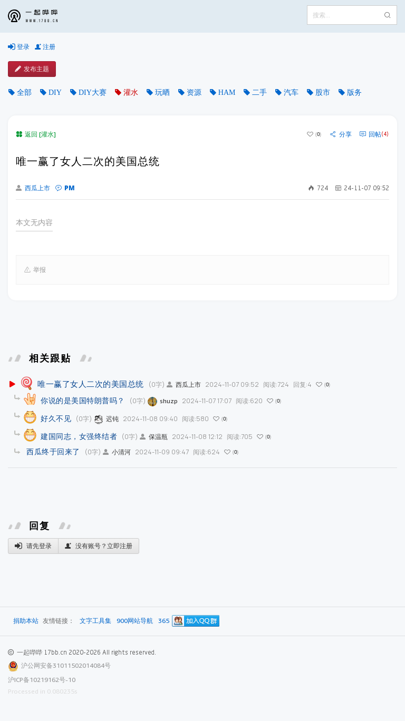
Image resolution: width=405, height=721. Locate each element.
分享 (341, 134)
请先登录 (33, 546)
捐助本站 (25, 621)
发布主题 (32, 69)
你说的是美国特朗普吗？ (83, 400)
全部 (24, 92)
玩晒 (162, 92)
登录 (19, 47)
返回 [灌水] (36, 134)
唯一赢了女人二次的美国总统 (90, 383)
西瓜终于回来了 (53, 451)
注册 (45, 47)
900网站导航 (135, 621)
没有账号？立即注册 (98, 546)
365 (163, 621)
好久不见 (56, 418)
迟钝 (106, 419)
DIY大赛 (93, 92)
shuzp (163, 401)
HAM (227, 92)
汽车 (291, 92)
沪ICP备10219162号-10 (41, 680)
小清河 (117, 452)
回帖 (374, 134)
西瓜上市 (33, 188)
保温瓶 (154, 437)
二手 (259, 92)
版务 (354, 92)
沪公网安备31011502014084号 (66, 665)
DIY (55, 92)
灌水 (130, 92)
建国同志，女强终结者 (79, 436)
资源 (194, 92)
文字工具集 (95, 621)
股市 (322, 92)
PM (65, 187)
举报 (35, 270)
